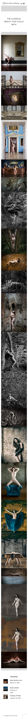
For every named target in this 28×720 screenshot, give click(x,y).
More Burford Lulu (16, 680)
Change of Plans (15, 696)
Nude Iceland (14, 688)
